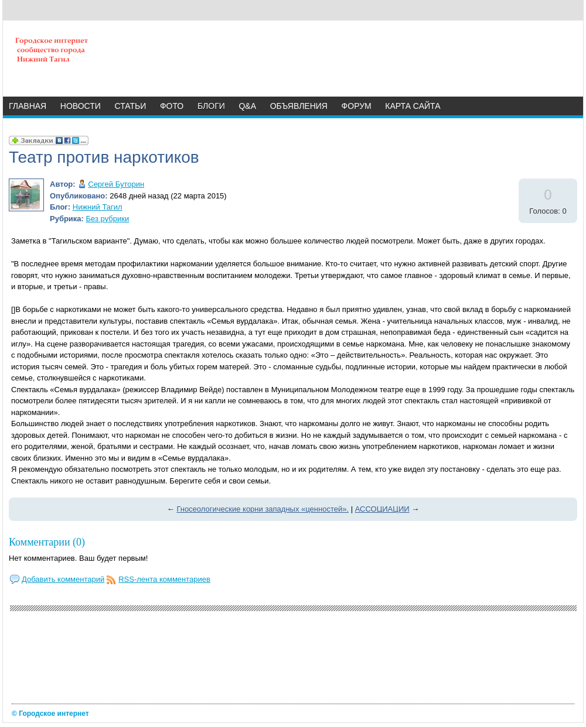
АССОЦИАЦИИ (382, 509)
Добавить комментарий (63, 579)
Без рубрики (108, 218)
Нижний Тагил (97, 207)
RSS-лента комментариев (164, 579)
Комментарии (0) (47, 542)
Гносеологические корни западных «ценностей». (262, 509)
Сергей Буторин (116, 184)
